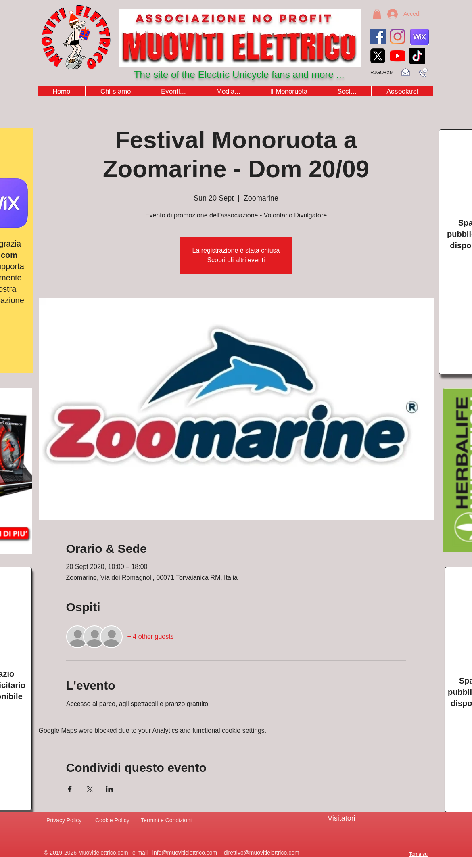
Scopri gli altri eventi (236, 260)
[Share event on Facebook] (70, 789)
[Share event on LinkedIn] (109, 789)
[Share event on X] (90, 789)
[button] (377, 14)
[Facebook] (378, 36)
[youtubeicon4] (397, 56)
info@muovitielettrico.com (184, 852)
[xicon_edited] (378, 56)
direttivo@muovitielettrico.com (261, 852)
